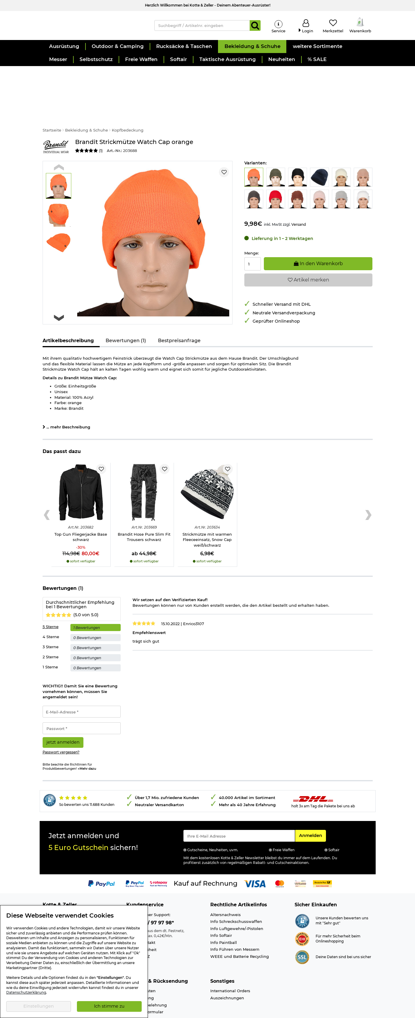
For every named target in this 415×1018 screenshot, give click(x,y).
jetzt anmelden (63, 717)
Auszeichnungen (227, 973)
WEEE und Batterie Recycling (239, 931)
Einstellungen (38, 1006)
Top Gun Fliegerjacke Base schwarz (80, 512)
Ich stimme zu (109, 1006)
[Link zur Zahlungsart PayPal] (101, 859)
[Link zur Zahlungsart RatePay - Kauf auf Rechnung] (159, 859)
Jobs (47, 904)
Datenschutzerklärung (26, 992)
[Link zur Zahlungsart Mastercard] (280, 859)
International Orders (230, 966)
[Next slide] (59, 293)
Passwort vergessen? (61, 728)
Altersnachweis (225, 890)
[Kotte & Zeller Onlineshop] (93, 27)
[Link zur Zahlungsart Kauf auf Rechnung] (205, 859)
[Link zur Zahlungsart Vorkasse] (300, 859)
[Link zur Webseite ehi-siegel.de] (302, 914)
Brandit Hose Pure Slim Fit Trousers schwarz (144, 512)
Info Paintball (223, 917)
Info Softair (221, 911)
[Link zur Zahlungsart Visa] (255, 859)
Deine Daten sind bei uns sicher (343, 932)
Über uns (52, 890)
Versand (298, 200)
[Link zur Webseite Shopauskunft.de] (302, 896)
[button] (64, 50)
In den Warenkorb (318, 239)
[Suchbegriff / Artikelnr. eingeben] (202, 27)
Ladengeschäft (57, 897)
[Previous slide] (59, 143)
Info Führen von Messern (234, 925)
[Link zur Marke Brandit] (56, 122)
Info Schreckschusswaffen (236, 897)
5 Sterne (51, 602)
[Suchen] (255, 27)
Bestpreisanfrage (179, 316)
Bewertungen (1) (126, 316)
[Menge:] (252, 239)
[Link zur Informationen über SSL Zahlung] (302, 932)
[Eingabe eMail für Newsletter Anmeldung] (239, 811)
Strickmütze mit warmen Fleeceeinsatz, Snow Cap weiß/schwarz (207, 515)
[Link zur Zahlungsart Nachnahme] (322, 859)
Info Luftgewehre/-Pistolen (236, 904)
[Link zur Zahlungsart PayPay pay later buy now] (135, 859)
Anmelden (312, 811)
